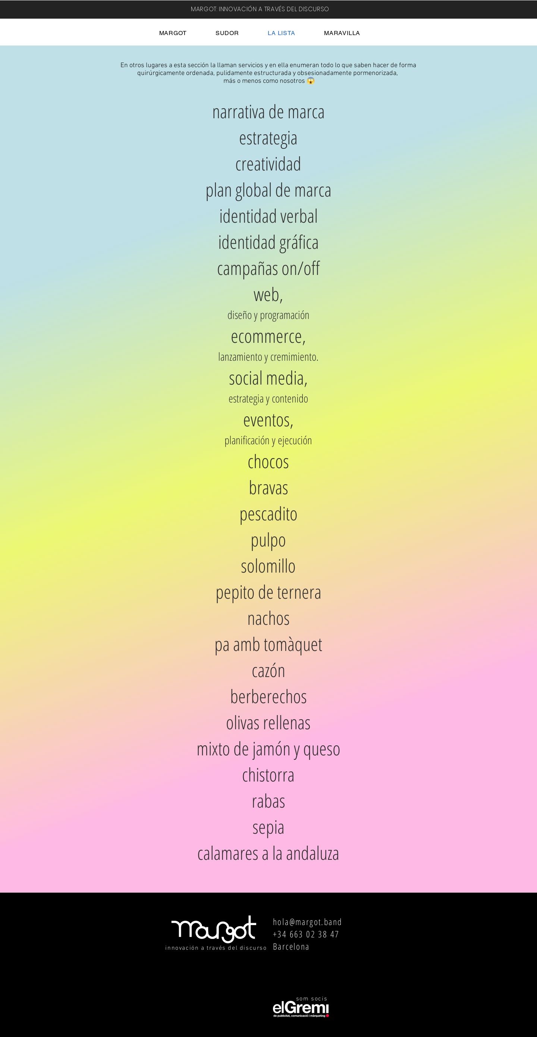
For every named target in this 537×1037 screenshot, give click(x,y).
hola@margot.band (307, 921)
